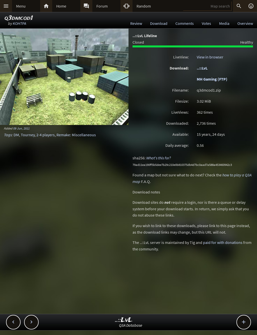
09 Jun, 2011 (21, 128)
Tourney (28, 134)
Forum (102, 6)
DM (16, 134)
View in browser (210, 56)
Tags (8, 134)
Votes (206, 23)
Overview (245, 23)
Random (144, 6)
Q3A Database (130, 325)
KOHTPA (19, 23)
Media (224, 23)
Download (158, 23)
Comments (184, 23)
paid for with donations (222, 242)
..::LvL (202, 68)
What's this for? (158, 157)
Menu (21, 6)
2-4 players (45, 134)
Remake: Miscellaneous (76, 134)
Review (136, 23)
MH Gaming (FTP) (212, 79)
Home (61, 6)
